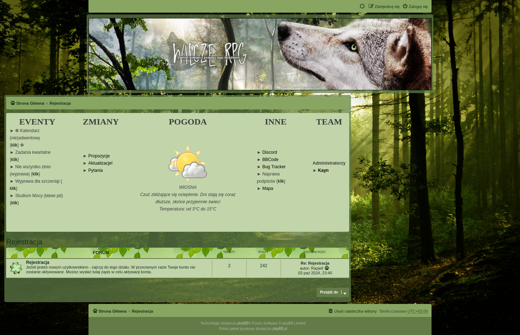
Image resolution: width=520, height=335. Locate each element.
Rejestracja (24, 242)
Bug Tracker (274, 167)
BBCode (270, 159)
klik (14, 145)
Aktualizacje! (100, 163)
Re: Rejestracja (315, 263)
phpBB (242, 323)
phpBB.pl (280, 329)
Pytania (95, 170)
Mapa (267, 188)
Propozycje (99, 156)
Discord (269, 152)
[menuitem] (415, 6)
